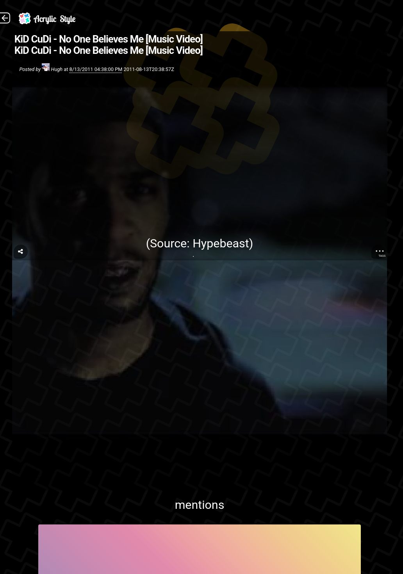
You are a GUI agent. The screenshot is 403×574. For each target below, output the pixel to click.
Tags (381, 256)
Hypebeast (221, 243)
